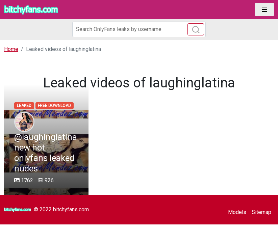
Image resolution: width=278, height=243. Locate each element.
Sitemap (261, 212)
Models (237, 212)
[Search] (139, 29)
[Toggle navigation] (264, 9)
